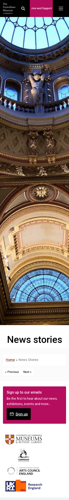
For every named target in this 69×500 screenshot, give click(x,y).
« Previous (12, 372)
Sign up (19, 414)
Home (10, 360)
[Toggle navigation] (61, 8)
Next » (27, 372)
